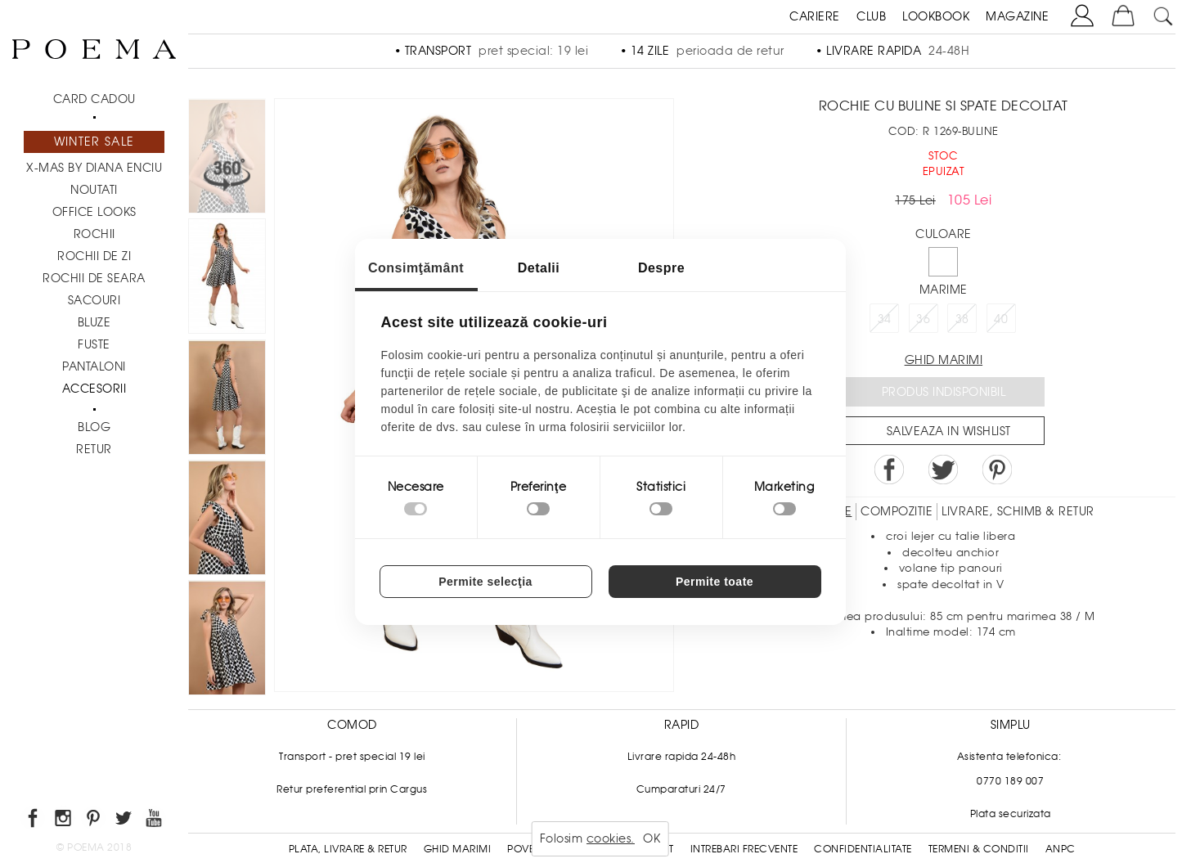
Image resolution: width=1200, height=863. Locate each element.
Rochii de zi (94, 256)
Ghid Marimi (458, 849)
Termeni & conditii (978, 849)
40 (1001, 319)
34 (885, 319)
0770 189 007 (1010, 781)
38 (962, 319)
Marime (943, 289)
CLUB (871, 16)
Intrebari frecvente (744, 849)
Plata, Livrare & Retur (348, 849)
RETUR (94, 449)
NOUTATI (94, 189)
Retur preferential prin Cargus (351, 789)
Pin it (997, 469)
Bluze (94, 322)
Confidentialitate (863, 849)
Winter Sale (94, 141)
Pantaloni (94, 366)
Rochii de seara (94, 278)
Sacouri (94, 300)
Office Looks (94, 211)
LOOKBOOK (935, 16)
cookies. (611, 838)
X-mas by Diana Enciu (94, 167)
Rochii (94, 233)
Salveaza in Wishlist (949, 431)
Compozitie (897, 511)
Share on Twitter (943, 469)
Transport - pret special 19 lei (352, 756)
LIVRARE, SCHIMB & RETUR (1018, 511)
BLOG (94, 427)
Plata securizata (1010, 814)
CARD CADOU (94, 99)
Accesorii (94, 388)
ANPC (1060, 849)
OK (651, 838)
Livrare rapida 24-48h (681, 756)
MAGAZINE (1017, 16)
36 (923, 319)
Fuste (94, 344)
